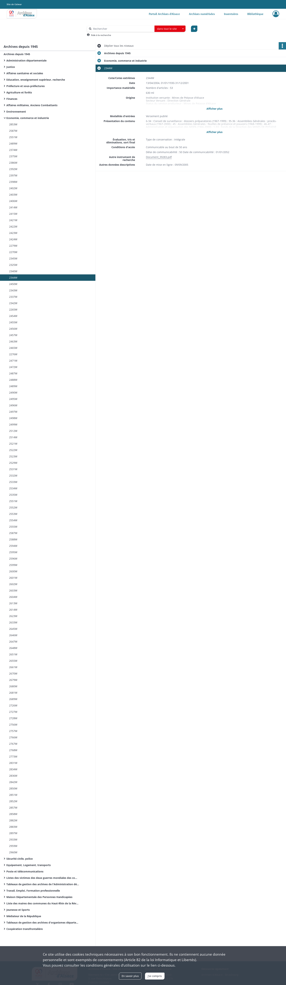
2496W (13, 405)
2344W (13, 277)
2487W (13, 373)
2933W (13, 839)
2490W (13, 392)
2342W (13, 303)
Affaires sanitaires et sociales (24, 73)
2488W (13, 379)
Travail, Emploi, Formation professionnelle (33, 890)
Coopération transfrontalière (24, 929)
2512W (13, 431)
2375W (13, 156)
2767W (13, 743)
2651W (13, 654)
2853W (13, 124)
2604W (13, 597)
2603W (13, 590)
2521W (13, 443)
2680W (13, 686)
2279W (13, 245)
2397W (13, 175)
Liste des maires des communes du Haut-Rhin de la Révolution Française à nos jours (42, 903)
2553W (13, 514)
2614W (13, 609)
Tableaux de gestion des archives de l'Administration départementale (42, 884)
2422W (13, 226)
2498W (13, 418)
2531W (13, 469)
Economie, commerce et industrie (27, 118)
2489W (13, 143)
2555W (13, 526)
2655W (13, 660)
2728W (13, 718)
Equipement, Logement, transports (28, 865)
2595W (13, 552)
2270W (13, 252)
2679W (13, 680)
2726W (13, 705)
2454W (13, 316)
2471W (13, 360)
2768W (13, 750)
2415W (13, 213)
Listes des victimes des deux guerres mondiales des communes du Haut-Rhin (42, 878)
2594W (13, 546)
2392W (13, 169)
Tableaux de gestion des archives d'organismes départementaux (42, 922)
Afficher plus (214, 108)
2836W (13, 775)
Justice (10, 67)
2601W (13, 577)
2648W (13, 648)
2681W (13, 692)
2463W (13, 341)
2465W (13, 348)
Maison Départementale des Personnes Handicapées (39, 897)
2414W (13, 207)
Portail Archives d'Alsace (164, 14)
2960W (13, 852)
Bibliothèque (255, 14)
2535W (13, 494)
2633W (13, 622)
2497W (13, 411)
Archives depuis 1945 (17, 54)
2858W (13, 814)
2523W (13, 456)
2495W (13, 399)
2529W (13, 462)
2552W (13, 507)
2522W (13, 450)
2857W (13, 807)
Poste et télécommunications (24, 871)
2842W (13, 782)
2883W (13, 826)
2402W (13, 188)
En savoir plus (130, 976)
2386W (13, 162)
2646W (13, 635)
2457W (13, 335)
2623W (13, 616)
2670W (13, 673)
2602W (13, 584)
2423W (13, 233)
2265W (13, 309)
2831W (13, 763)
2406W (13, 201)
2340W (13, 271)
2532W (13, 475)
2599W (13, 565)
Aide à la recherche (101, 35)
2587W (13, 130)
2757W (13, 731)
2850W (13, 788)
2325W (13, 265)
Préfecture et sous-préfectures (25, 86)
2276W (13, 354)
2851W (13, 795)
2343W (13, 290)
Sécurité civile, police (19, 858)
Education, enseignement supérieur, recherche (35, 79)
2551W (13, 137)
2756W (13, 724)
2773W (13, 756)
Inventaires (231, 14)
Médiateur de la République (23, 916)
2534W (13, 488)
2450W (13, 284)
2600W (13, 571)
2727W (13, 712)
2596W (13, 558)
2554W (13, 520)
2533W (13, 482)
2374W (13, 150)
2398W (13, 182)
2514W (13, 437)
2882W (13, 820)
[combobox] (169, 29)
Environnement (16, 111)
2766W (13, 737)
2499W (13, 424)
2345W (13, 258)
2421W (13, 220)
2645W (13, 629)
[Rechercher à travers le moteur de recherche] (122, 29)
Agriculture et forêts (19, 92)
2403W (13, 194)
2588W (13, 539)
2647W (13, 641)
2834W (13, 769)
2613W (13, 603)
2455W (13, 322)
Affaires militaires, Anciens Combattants (31, 105)
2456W (13, 328)
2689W (13, 699)
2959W (13, 846)
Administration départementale (26, 60)
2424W (13, 239)
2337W (13, 296)
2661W (13, 667)
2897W (13, 833)
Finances (11, 99)
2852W (13, 801)
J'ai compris (155, 976)
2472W (13, 367)
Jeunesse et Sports (18, 909)
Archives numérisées (202, 14)
